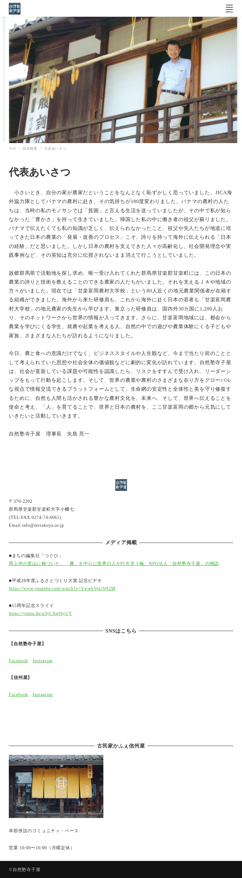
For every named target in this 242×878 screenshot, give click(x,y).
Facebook (18, 660)
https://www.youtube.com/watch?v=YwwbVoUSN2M (62, 588)
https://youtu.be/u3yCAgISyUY (40, 613)
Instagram (43, 660)
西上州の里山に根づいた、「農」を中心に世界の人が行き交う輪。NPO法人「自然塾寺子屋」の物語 (114, 563)
